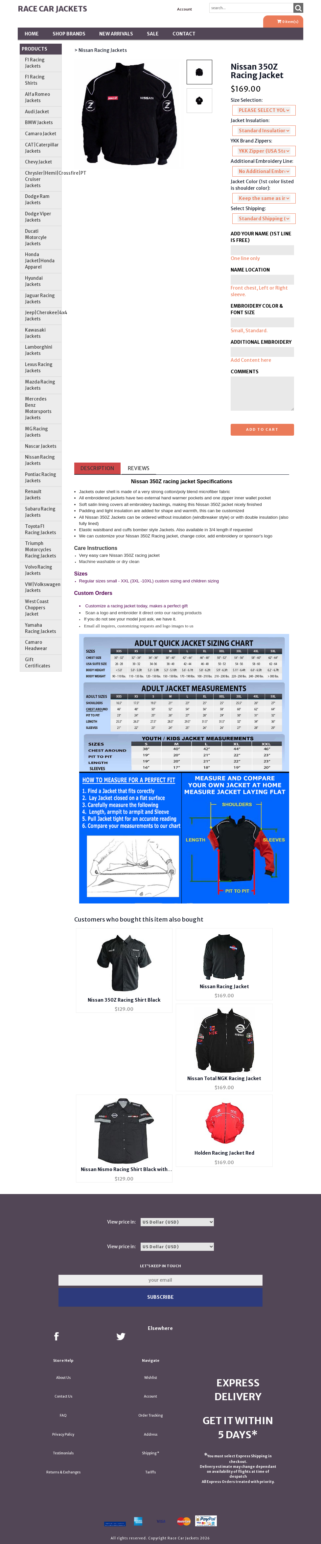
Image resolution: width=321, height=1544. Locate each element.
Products (34, 49)
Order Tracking (150, 1415)
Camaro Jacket (40, 134)
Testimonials (63, 1453)
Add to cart (262, 429)
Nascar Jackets (41, 446)
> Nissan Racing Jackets (100, 50)
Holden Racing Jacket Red (224, 1153)
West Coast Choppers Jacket (37, 608)
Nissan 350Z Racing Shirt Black (124, 1000)
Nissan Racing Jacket (224, 986)
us (192, 626)
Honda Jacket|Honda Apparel (40, 261)
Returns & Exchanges (63, 1472)
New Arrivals (116, 34)
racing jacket (179, 481)
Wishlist (150, 1378)
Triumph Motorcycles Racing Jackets (40, 550)
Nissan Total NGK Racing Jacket (224, 1078)
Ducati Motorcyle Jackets (36, 237)
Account (184, 9)
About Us (63, 1378)
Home (32, 34)
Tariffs (150, 1472)
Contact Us (63, 1396)
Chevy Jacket (38, 162)
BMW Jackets (39, 122)
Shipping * (150, 1453)
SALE (153, 34)
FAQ (63, 1415)
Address (150, 1434)
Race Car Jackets (52, 8)
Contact (183, 34)
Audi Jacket (37, 112)
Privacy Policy (63, 1434)
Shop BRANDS (69, 34)
